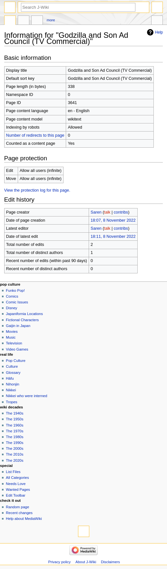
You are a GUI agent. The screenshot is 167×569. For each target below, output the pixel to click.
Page (10, 21)
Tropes (11, 402)
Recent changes (19, 513)
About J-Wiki (85, 562)
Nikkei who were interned (26, 396)
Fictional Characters (22, 320)
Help (159, 32)
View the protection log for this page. (37, 190)
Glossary (13, 372)
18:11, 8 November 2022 (113, 236)
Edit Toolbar (15, 495)
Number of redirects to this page (35, 135)
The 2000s (14, 448)
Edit (37, 21)
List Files (13, 472)
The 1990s (14, 443)
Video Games (17, 349)
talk (107, 212)
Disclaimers (110, 562)
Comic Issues (17, 302)
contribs (121, 212)
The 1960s (14, 425)
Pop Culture (15, 361)
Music (10, 337)
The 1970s (14, 431)
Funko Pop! (15, 290)
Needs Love (15, 484)
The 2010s (14, 454)
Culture (12, 366)
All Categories (17, 477)
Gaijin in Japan (18, 326)
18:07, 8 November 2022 (113, 220)
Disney (11, 308)
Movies (11, 331)
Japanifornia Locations (24, 314)
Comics (12, 296)
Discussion (23, 21)
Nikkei (11, 390)
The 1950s (14, 419)
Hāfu (10, 378)
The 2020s (14, 460)
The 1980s (14, 437)
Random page (17, 507)
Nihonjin (12, 384)
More (51, 20)
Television (14, 343)
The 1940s (14, 413)
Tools (157, 21)
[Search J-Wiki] (78, 7)
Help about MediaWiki (24, 519)
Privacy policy (59, 562)
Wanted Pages (18, 489)
